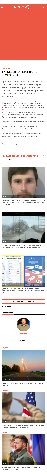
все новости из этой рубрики (23, 301)
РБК (3, 109)
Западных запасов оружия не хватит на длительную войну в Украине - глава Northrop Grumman (23, 427)
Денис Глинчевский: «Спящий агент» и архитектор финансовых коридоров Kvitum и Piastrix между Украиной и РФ (23, 291)
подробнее (23, 341)
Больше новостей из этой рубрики (23, 156)
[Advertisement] (23, 34)
